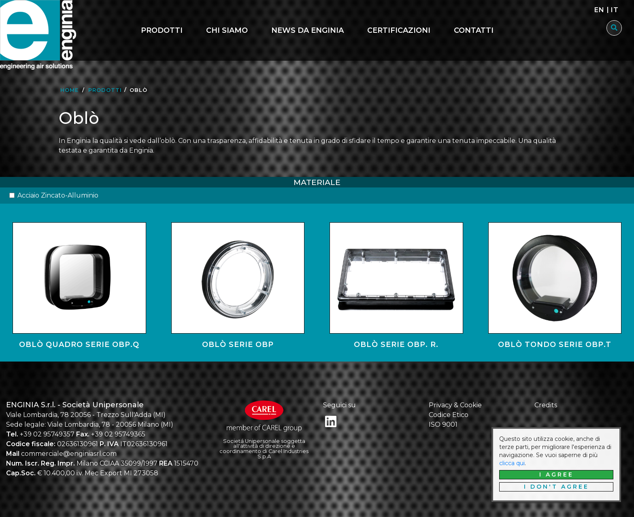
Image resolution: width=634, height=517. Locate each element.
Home (69, 90)
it (615, 10)
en (599, 10)
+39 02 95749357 (47, 434)
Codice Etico (448, 415)
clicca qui (512, 463)
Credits (545, 405)
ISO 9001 (443, 424)
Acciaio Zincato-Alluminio (57, 195)
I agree (556, 474)
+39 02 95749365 (118, 434)
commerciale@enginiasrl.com (69, 453)
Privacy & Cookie (455, 405)
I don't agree (556, 486)
